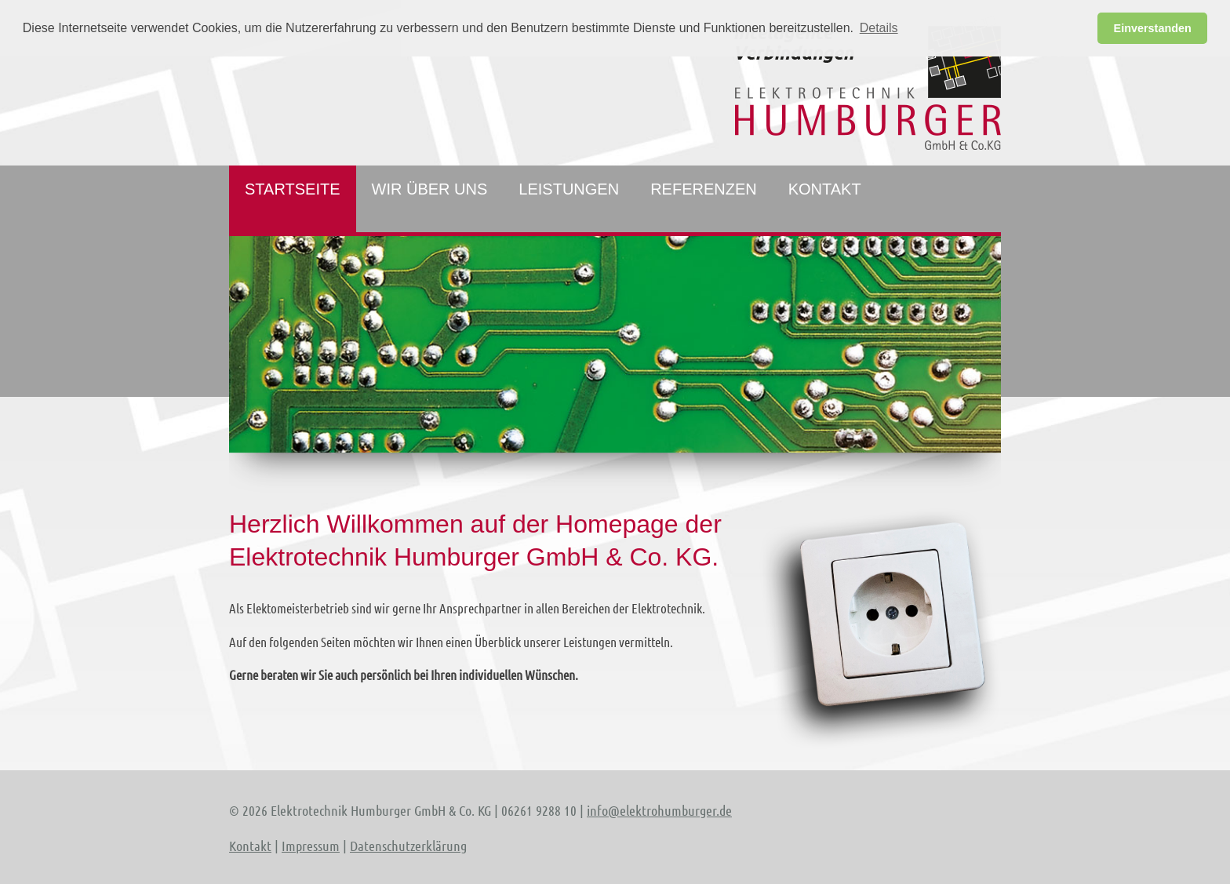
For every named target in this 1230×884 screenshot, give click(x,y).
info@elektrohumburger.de (659, 810)
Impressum (311, 845)
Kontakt (250, 845)
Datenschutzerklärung (408, 845)
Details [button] (879, 28)
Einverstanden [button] (1153, 28)
